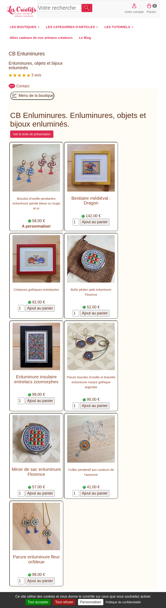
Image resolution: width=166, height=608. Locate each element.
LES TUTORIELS (118, 27)
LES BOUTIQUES (25, 27)
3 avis (25, 75)
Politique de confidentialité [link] (123, 602)
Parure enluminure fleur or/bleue (36, 559)
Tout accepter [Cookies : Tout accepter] (38, 602)
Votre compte (134, 8)
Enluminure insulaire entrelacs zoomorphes (36, 379)
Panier (151, 8)
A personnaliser (36, 226)
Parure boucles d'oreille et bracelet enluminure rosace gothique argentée (91, 382)
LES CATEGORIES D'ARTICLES (72, 27)
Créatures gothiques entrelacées (36, 289)
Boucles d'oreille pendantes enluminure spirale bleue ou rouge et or (36, 203)
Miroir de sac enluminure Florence (36, 472)
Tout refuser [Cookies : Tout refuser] (64, 602)
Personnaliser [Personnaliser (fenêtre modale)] (90, 602)
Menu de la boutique (32, 96)
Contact (22, 86)
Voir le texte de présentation (32, 134)
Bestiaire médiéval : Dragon (90, 201)
